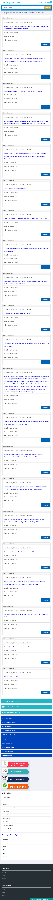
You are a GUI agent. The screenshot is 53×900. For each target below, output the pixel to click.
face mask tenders (7, 815)
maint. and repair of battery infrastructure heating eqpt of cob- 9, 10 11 (25, 219)
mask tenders (6, 811)
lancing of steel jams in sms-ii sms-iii (15, 189)
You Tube (4, 895)
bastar (4, 846)
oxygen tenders (6, 797)
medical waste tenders (8, 825)
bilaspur (5, 856)
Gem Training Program (7, 751)
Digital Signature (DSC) (7, 743)
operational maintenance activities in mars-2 (17, 314)
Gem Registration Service (8, 730)
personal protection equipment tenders (12, 808)
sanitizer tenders (7, 818)
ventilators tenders (7, 829)
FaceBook (4, 890)
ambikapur (5, 839)
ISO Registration (6, 739)
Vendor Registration (7, 755)
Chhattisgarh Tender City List (10, 835)
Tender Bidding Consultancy (9, 722)
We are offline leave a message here (39, 899)
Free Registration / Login (10, 701)
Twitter (3, 892)
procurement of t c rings (11, 677)
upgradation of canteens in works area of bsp (18, 647)
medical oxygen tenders (9, 822)
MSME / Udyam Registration (9, 735)
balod (4, 843)
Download (45, 44)
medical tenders (7, 801)
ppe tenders (6, 804)
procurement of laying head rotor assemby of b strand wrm (22, 552)
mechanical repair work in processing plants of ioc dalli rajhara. (23, 91)
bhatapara (5, 850)
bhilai (4, 853)
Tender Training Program (8, 747)
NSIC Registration (6, 726)
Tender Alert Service (7, 718)
